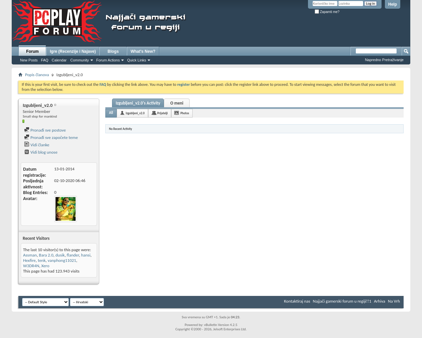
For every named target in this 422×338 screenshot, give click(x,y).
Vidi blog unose (41, 152)
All (111, 113)
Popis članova (37, 74)
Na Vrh (394, 301)
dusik (60, 255)
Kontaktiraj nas (297, 301)
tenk (41, 260)
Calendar (59, 60)
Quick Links (136, 60)
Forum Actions (108, 60)
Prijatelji (162, 113)
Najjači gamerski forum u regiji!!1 (342, 301)
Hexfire (29, 260)
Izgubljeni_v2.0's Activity (138, 103)
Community (79, 60)
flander (73, 255)
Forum (32, 51)
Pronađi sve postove (45, 130)
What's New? (142, 51)
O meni (176, 103)
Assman (30, 255)
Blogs (113, 51)
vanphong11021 (62, 260)
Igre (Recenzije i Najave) (73, 51)
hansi (85, 255)
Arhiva (379, 301)
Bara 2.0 (46, 255)
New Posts (29, 60)
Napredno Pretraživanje (384, 60)
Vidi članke (36, 144)
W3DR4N (31, 265)
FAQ (44, 60)
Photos (184, 113)
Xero (45, 265)
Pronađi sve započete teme (51, 137)
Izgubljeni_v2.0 (135, 113)
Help (392, 4)
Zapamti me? (327, 12)
